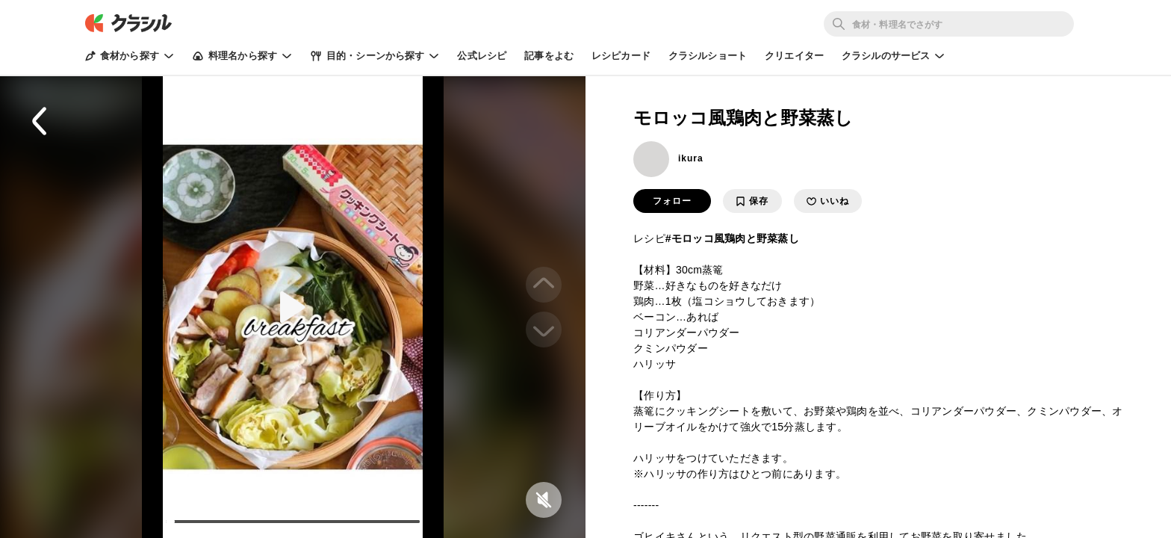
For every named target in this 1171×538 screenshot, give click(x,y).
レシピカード (620, 55)
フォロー (672, 201)
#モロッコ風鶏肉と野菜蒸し (732, 238)
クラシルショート (707, 55)
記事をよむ (549, 55)
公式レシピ (481, 55)
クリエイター (794, 55)
